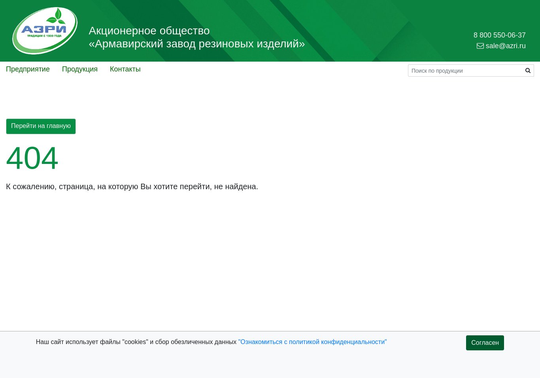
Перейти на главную (41, 125)
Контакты (125, 69)
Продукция (80, 69)
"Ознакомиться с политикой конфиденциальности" (312, 342)
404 (32, 157)
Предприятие (28, 69)
